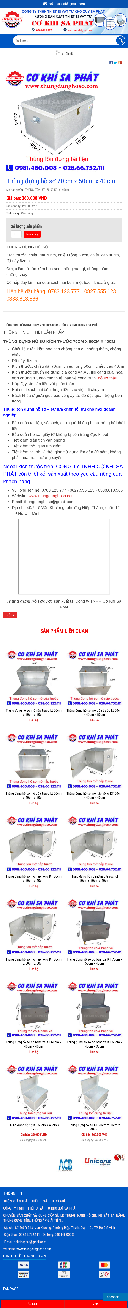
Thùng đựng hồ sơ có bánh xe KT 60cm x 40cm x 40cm (33, 1044)
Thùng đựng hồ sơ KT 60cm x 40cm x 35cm (33, 1127)
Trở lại (10, 615)
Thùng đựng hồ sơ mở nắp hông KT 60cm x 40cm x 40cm (94, 795)
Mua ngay (32, 234)
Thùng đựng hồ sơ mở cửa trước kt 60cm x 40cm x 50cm (94, 712)
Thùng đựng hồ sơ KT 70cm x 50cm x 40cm (94, 1127)
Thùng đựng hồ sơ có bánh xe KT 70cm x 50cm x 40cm (94, 961)
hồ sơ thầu (107, 378)
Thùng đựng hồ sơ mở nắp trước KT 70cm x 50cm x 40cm (94, 878)
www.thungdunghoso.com (51, 496)
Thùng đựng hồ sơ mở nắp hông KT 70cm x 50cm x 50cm (34, 961)
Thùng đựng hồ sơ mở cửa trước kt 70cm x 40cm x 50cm (34, 795)
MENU (6, 40)
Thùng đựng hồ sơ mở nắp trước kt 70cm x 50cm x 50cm (34, 712)
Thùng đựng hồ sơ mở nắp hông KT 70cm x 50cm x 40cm (34, 878)
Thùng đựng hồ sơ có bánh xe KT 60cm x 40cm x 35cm (94, 1044)
